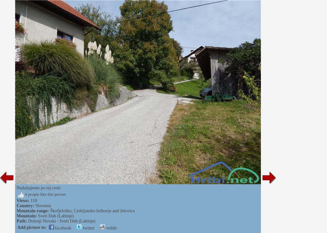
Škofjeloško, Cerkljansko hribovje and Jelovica (92, 210)
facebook (60, 228)
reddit (108, 228)
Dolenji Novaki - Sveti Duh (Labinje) (61, 221)
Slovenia (43, 205)
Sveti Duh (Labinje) (56, 216)
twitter (86, 228)
